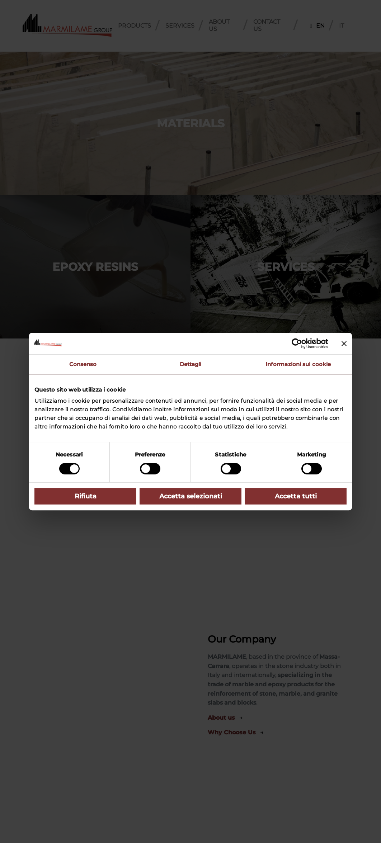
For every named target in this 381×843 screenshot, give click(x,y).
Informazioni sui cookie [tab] (298, 364)
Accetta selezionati (190, 496)
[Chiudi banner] (344, 343)
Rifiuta (86, 496)
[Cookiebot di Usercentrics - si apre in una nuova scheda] (296, 343)
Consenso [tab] (83, 364)
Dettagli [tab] (191, 364)
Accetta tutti (296, 496)
